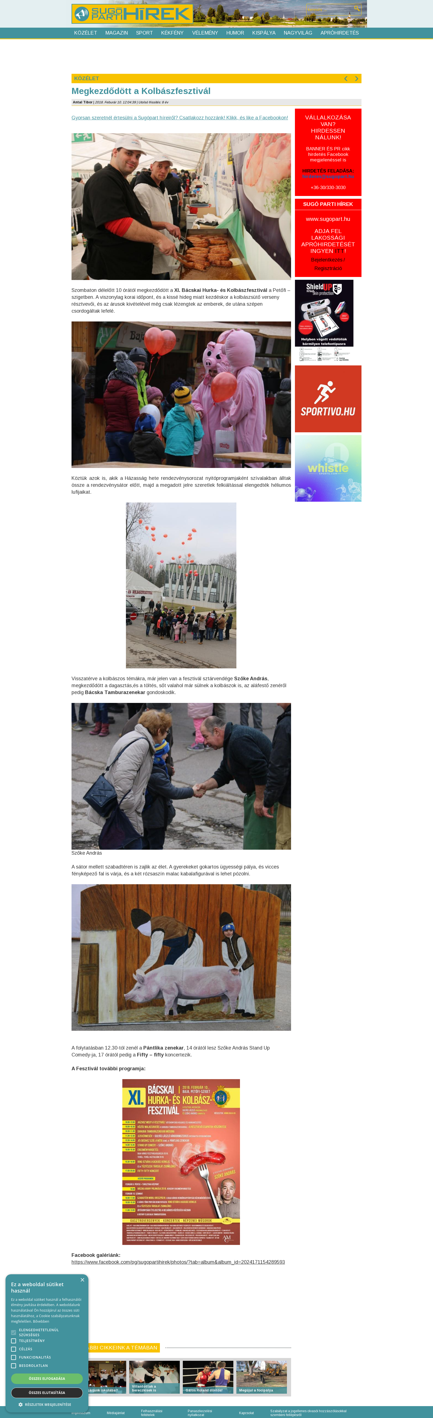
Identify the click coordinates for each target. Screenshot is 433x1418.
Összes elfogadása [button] (47, 1378)
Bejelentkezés (326, 260)
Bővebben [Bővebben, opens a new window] (41, 1321)
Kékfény (172, 33)
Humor (235, 33)
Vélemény (205, 33)
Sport (144, 33)
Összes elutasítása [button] (47, 1392)
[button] (47, 1404)
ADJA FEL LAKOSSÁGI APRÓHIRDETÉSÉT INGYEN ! (328, 241)
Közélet (85, 33)
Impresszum (81, 1413)
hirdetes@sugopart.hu (328, 176)
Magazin (116, 33)
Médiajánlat (116, 1413)
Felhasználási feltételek (151, 1413)
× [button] (82, 1280)
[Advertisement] (216, 55)
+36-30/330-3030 (328, 187)
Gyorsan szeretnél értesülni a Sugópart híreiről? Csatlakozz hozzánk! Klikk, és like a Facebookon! (180, 118)
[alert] (47, 1343)
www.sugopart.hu (328, 219)
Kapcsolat (246, 1413)
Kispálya (264, 33)
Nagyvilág (298, 33)
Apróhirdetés (340, 33)
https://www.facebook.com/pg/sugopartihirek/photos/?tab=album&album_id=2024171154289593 (178, 1262)
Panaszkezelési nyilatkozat (200, 1413)
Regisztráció (328, 268)
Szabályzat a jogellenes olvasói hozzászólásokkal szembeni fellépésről (308, 1413)
